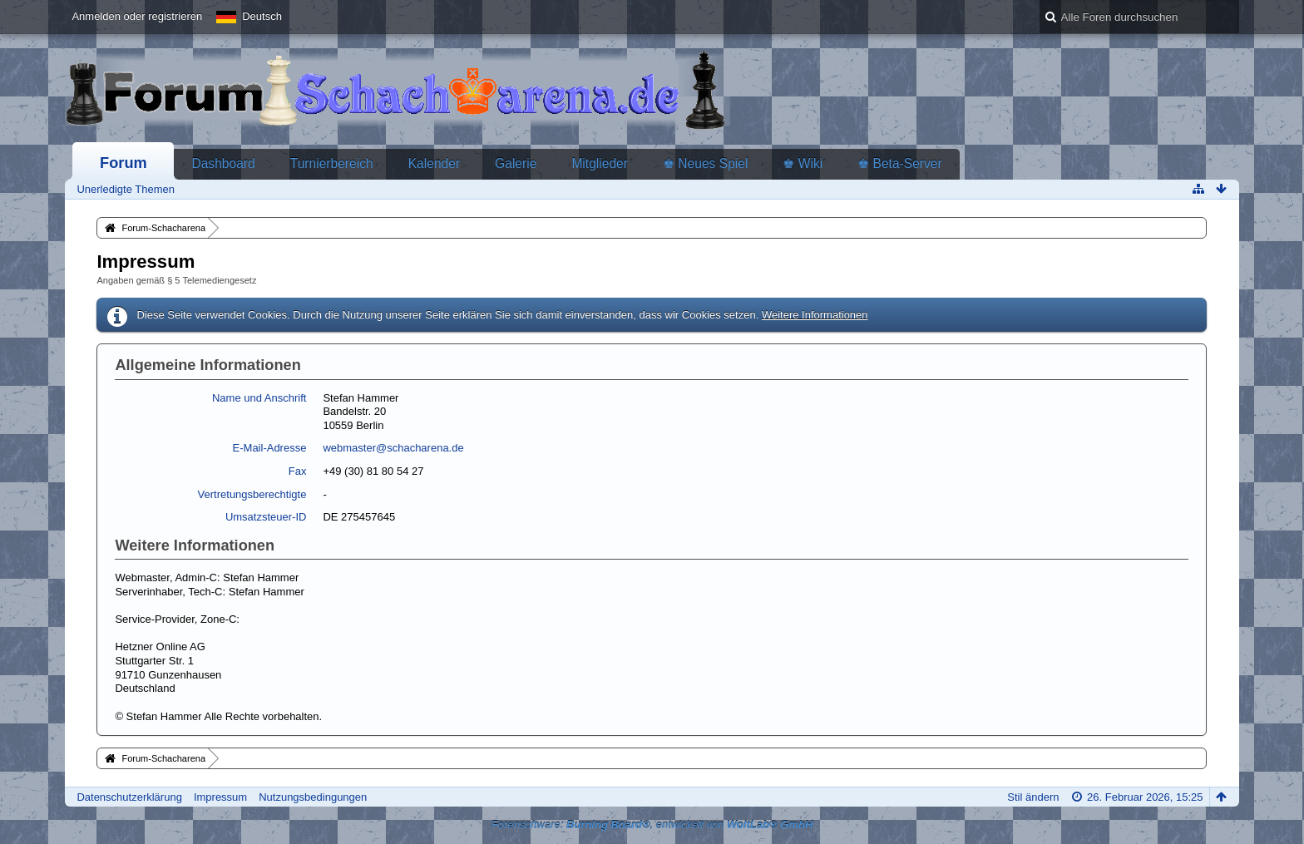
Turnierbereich (331, 163)
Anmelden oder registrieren (137, 16)
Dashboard (222, 163)
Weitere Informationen (815, 314)
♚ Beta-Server (899, 163)
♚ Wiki (802, 163)
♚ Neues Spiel (705, 163)
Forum (123, 163)
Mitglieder (599, 163)
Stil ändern (1033, 797)
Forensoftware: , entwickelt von (652, 824)
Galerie (515, 163)
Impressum (220, 797)
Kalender (434, 163)
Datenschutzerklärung (129, 797)
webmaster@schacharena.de (393, 448)
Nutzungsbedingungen (313, 797)
